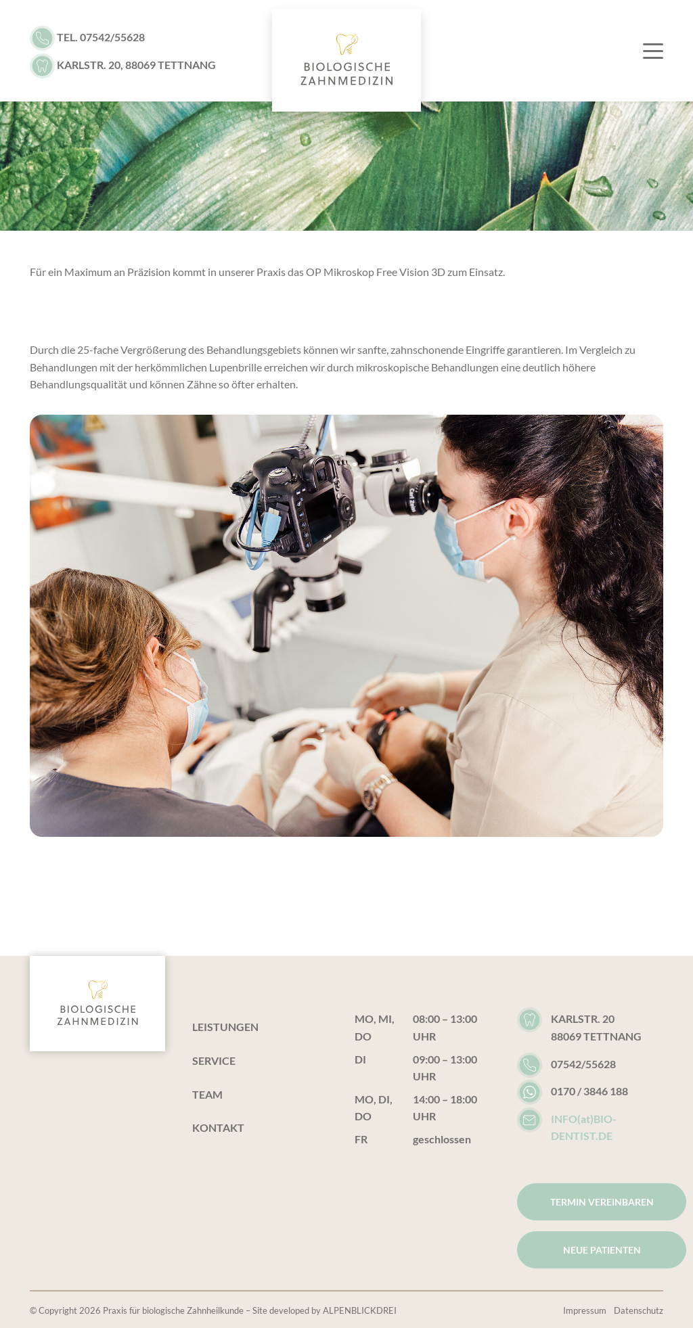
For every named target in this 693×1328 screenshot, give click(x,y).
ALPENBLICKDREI (360, 1310)
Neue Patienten (602, 1250)
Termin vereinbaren (602, 1202)
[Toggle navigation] (646, 51)
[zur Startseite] (346, 60)
